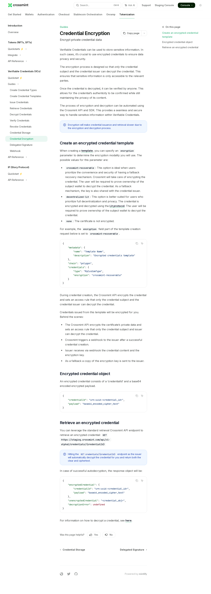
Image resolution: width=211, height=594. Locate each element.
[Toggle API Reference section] (26, 61)
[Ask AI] (142, 243)
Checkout (64, 15)
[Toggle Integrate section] (26, 55)
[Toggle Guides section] (26, 84)
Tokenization (127, 15)
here (128, 520)
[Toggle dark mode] (200, 5)
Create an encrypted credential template (180, 34)
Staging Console (164, 5)
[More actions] (144, 33)
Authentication (46, 15)
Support (146, 5)
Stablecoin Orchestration (88, 15)
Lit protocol (117, 206)
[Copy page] (131, 33)
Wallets (29, 15)
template (87, 150)
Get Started (14, 15)
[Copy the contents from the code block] (137, 243)
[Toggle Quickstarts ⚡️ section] (26, 49)
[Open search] (97, 5)
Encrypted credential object (177, 42)
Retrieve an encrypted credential (180, 47)
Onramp (110, 15)
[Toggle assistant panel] (130, 5)
